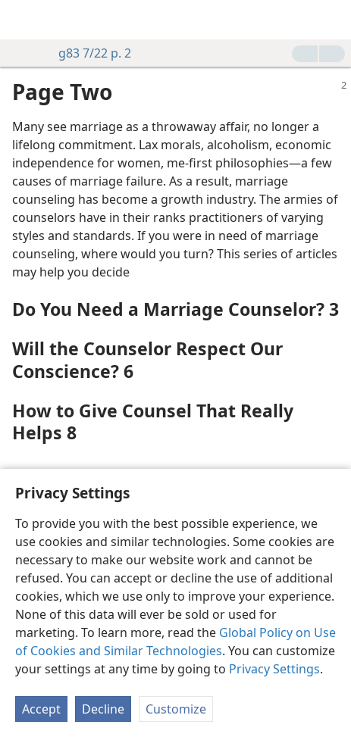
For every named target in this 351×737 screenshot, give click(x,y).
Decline (103, 709)
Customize (176, 709)
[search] (332, 20)
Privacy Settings (274, 668)
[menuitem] (22, 19)
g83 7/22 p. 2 (87, 53)
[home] (22, 19)
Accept (41, 709)
